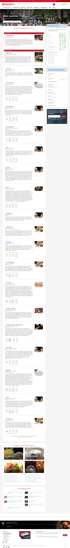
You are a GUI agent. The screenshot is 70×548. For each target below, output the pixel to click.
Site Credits (65, 545)
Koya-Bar (8, 242)
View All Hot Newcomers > (52, 81)
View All (24, 29)
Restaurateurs (41, 545)
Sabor (49, 34)
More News (24, 489)
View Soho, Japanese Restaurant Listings (12, 21)
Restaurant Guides (7, 7)
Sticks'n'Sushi (9, 82)
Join (66, 4)
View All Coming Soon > (52, 105)
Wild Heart (9, 53)
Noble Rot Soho (51, 42)
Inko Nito (8, 69)
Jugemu (8, 167)
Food (10, 96)
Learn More (9, 526)
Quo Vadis (50, 38)
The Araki (8, 282)
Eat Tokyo (9, 347)
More (54, 7)
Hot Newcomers (44, 7)
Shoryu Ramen (10, 127)
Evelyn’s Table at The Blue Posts (14, 325)
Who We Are (22, 7)
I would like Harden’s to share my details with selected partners (47, 536)
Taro (7, 147)
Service (13, 96)
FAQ (19, 545)
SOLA (7, 187)
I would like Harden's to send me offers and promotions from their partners (56, 119)
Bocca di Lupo (51, 49)
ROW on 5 (50, 44)
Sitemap (14, 545)
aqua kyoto (9, 227)
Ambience (16, 96)
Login (63, 4)
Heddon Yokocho (10, 308)
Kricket (49, 36)
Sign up (63, 116)
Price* (7, 96)
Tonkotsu (9, 213)
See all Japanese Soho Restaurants (24, 437)
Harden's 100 (29, 7)
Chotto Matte (9, 35)
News (50, 7)
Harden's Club (16, 7)
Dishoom (50, 40)
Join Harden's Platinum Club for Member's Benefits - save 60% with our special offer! (35, 1)
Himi (7, 397)
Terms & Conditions (25, 545)
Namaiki (8, 370)
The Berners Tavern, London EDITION (52, 47)
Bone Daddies (9, 106)
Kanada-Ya (9, 419)
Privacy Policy (50, 120)
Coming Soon (36, 7)
